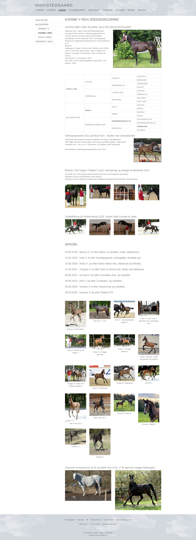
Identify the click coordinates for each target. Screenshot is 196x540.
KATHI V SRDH (45, 37)
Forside (40, 10)
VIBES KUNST (94, 10)
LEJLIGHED (120, 10)
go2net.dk (103, 535)
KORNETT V (43, 29)
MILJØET (131, 10)
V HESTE (62, 10)
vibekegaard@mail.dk (109, 524)
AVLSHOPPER (41, 24)
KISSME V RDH (45, 33)
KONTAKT (142, 10)
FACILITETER (41, 20)
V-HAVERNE (107, 10)
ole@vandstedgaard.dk (123, 520)
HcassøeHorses (77, 10)
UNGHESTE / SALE (44, 41)
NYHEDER (51, 10)
